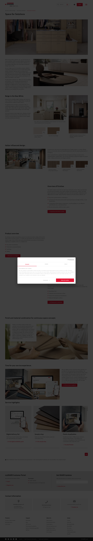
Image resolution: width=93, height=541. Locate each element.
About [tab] (65, 264)
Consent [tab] (27, 264)
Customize (46, 280)
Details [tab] (46, 264)
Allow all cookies (65, 280)
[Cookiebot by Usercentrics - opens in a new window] (68, 260)
